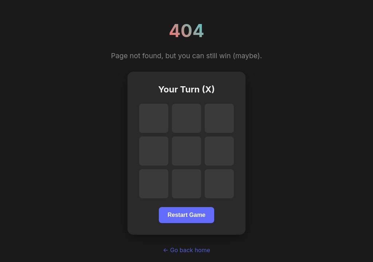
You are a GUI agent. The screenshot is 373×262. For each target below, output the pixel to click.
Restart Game (186, 215)
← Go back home (186, 250)
